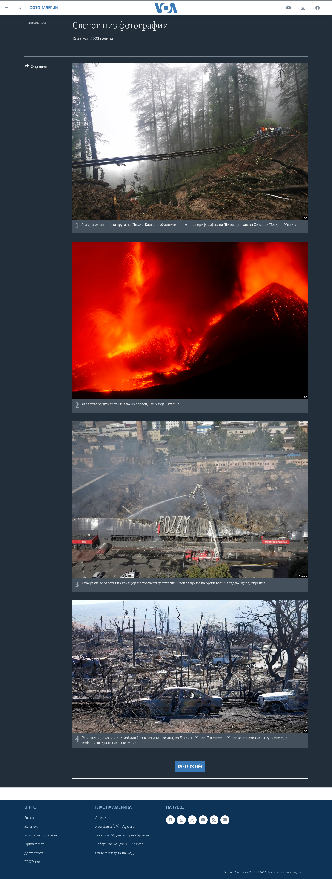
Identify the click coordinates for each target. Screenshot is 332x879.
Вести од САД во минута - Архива (122, 835)
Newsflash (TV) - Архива (115, 827)
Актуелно (103, 818)
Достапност (33, 853)
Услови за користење (41, 835)
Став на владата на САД (114, 853)
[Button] (36, 67)
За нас (29, 818)
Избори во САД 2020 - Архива (119, 844)
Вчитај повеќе (190, 766)
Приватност (34, 844)
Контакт (31, 827)
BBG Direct (32, 862)
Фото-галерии (44, 8)
